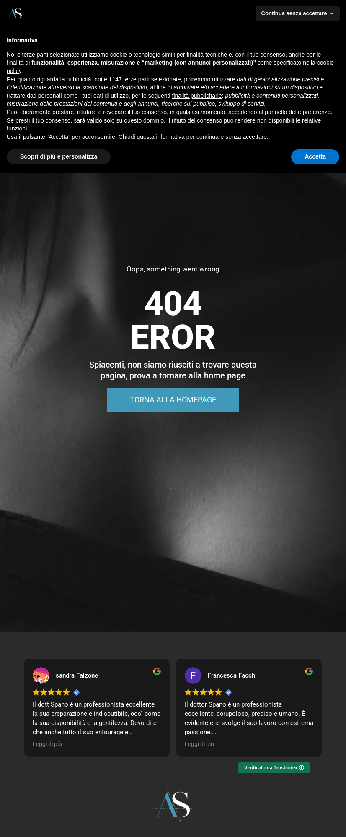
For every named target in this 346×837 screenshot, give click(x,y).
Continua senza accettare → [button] (297, 13)
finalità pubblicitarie (197, 95)
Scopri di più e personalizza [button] (58, 156)
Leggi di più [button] (47, 744)
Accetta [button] (315, 156)
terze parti (137, 79)
